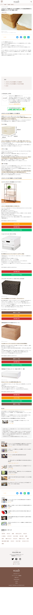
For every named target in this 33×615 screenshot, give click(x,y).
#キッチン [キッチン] (8, 533)
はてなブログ (17, 562)
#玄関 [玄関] (27, 538)
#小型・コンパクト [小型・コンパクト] (18, 533)
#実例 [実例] (26, 536)
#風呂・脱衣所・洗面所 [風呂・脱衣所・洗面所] (5, 541)
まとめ (7, 85)
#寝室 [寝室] (3, 543)
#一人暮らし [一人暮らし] (4, 536)
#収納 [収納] (13, 533)
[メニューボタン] (1, 1)
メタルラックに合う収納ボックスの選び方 (14, 82)
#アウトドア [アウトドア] (9, 536)
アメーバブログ (17, 563)
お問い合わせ (16, 577)
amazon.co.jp (5, 138)
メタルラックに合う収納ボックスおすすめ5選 (14, 83)
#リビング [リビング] (12, 541)
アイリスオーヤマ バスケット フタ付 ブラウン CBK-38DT (13, 278)
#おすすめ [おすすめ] (3, 533)
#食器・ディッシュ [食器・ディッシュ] (22, 538)
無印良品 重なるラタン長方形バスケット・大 (10, 322)
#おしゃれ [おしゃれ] (25, 533)
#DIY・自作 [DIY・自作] (21, 536)
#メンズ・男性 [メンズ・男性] (15, 536)
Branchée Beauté (16, 579)
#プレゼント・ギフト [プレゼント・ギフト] (25, 541)
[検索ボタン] (31, 1)
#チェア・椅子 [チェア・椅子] (18, 541)
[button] (21, 37)
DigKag (16, 583)
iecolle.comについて (16, 573)
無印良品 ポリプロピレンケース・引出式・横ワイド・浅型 (13, 369)
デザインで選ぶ (5, 149)
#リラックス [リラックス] (15, 538)
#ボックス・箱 (4, 12)
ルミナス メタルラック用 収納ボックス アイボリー (12, 182)
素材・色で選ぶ (5, 163)
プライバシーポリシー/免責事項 (16, 575)
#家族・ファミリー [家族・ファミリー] (8, 538)
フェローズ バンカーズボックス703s (9, 234)
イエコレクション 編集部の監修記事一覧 (15, 104)
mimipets (16, 581)
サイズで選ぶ (4, 124)
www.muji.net (5, 31)
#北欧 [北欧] (3, 538)
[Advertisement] (16, 66)
